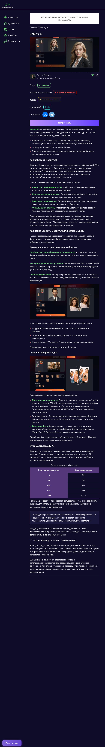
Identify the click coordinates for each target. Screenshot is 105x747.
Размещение (11, 743)
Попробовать (64, 122)
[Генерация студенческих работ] (64, 18)
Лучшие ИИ (11, 23)
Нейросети (11, 17)
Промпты (10, 35)
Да (48, 107)
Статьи (9, 29)
